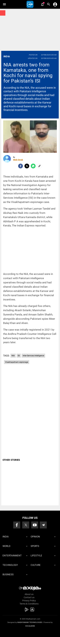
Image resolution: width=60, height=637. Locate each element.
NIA (13, 356)
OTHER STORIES (11, 460)
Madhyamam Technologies (29, 622)
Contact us (29, 597)
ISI (19, 356)
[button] (4, 4)
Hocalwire (30, 626)
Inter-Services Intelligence (33, 356)
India (6, 56)
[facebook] (20, 166)
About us (29, 594)
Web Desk (18, 160)
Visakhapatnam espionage (16, 362)
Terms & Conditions (29, 603)
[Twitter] (26, 166)
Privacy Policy (29, 600)
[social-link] (39, 166)
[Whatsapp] (33, 166)
